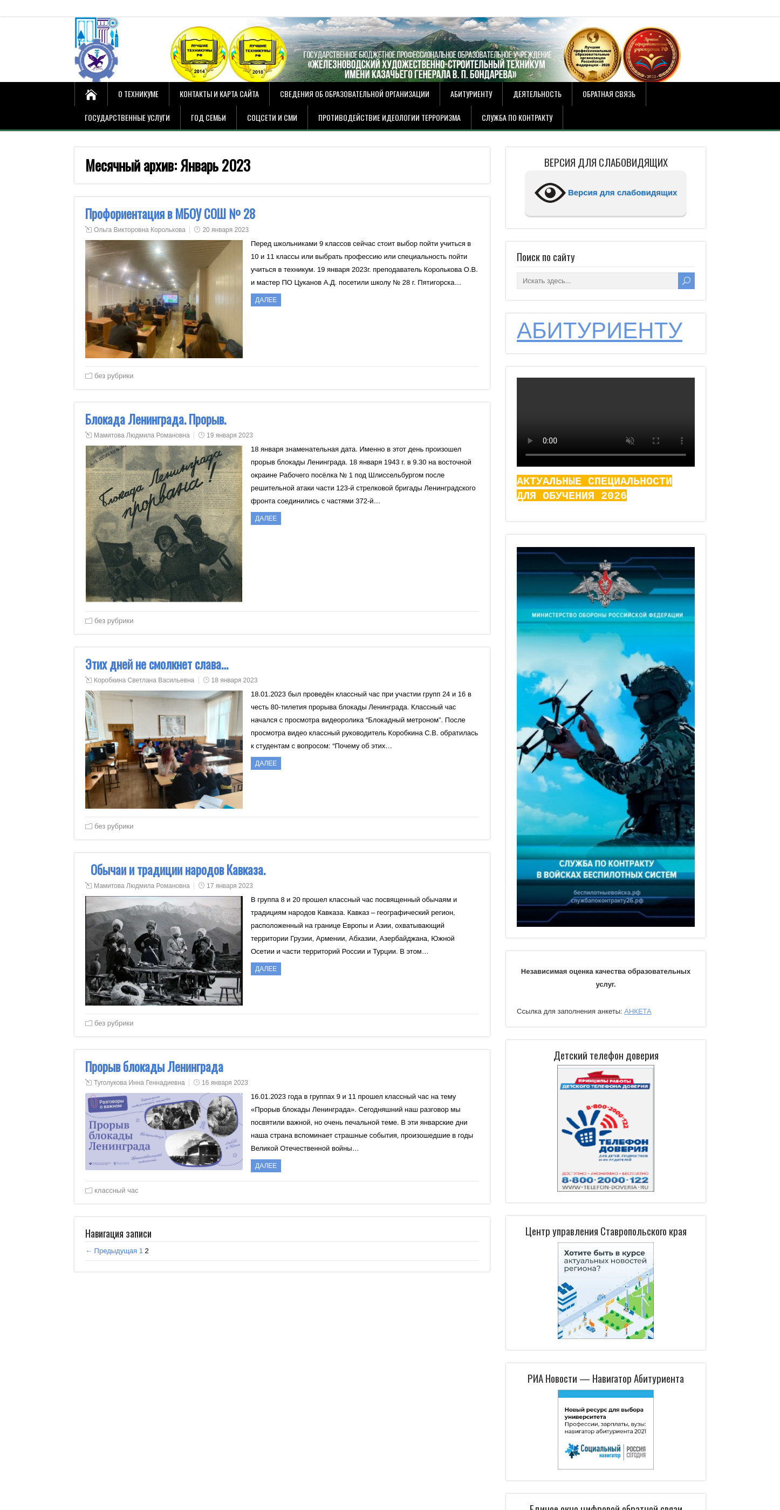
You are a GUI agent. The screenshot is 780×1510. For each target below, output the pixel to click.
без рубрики (113, 376)
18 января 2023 (234, 680)
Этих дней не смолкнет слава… (156, 664)
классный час (116, 1190)
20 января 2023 (225, 230)
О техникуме (138, 93)
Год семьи (208, 117)
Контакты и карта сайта (219, 93)
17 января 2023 (230, 886)
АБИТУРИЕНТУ (599, 330)
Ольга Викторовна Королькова (140, 230)
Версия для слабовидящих (606, 193)
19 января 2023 (230, 435)
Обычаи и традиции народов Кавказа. (175, 869)
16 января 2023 (225, 1083)
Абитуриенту (471, 93)
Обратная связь (609, 93)
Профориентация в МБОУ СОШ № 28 (170, 213)
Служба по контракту (517, 117)
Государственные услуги (127, 117)
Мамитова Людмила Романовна (142, 435)
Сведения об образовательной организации (354, 93)
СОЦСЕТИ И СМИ (272, 117)
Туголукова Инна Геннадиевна (139, 1083)
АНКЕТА (637, 1011)
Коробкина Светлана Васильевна (144, 680)
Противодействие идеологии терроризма (389, 117)
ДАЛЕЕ (266, 300)
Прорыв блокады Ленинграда (154, 1066)
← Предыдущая (111, 1251)
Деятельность (537, 93)
